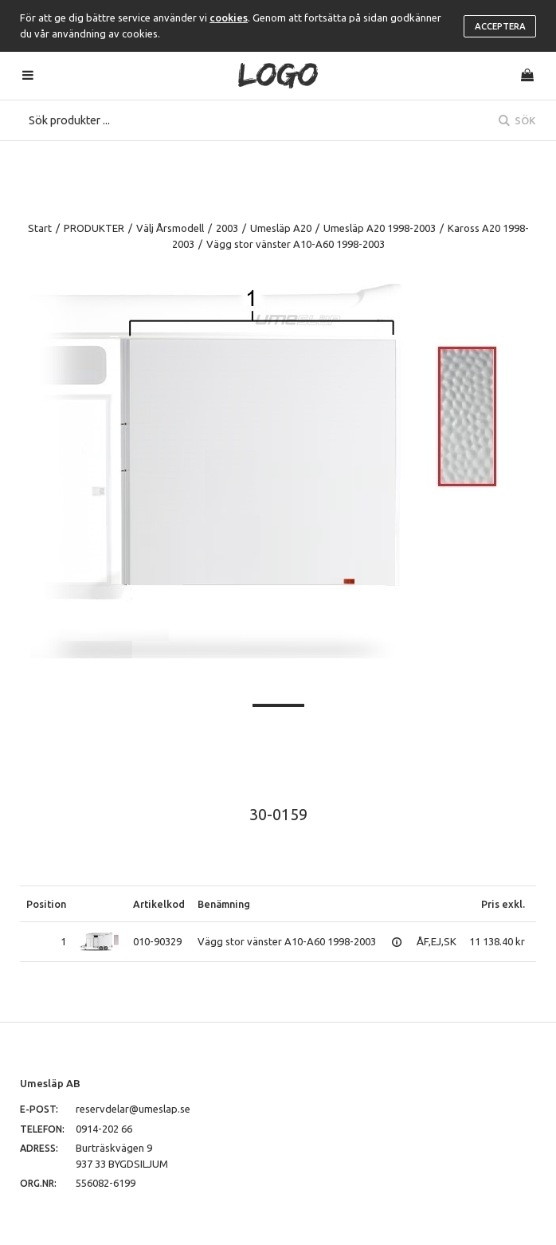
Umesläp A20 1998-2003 (379, 228)
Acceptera (500, 26)
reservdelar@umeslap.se (133, 1108)
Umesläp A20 (280, 228)
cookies (228, 17)
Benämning (224, 903)
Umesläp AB (50, 1083)
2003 (227, 228)
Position (46, 903)
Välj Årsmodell (170, 228)
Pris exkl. (503, 903)
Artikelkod (159, 903)
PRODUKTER (94, 228)
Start (40, 228)
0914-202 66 (104, 1128)
